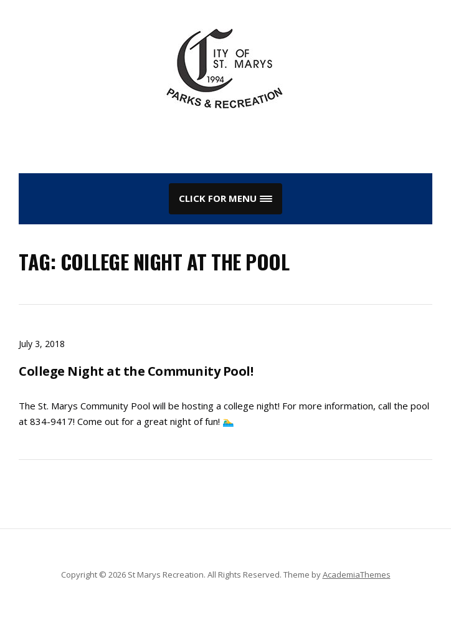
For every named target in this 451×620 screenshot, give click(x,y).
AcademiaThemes (357, 574)
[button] (225, 198)
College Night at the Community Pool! (136, 371)
